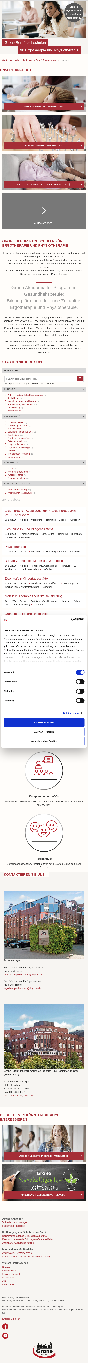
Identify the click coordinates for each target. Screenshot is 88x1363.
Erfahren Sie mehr (11, 1319)
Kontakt (6, 1267)
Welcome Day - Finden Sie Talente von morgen (27, 1256)
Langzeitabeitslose (18, 444)
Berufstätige (15, 435)
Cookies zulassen (44, 722)
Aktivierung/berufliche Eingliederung (26, 395)
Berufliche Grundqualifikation (23, 401)
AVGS (12, 468)
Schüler (12, 450)
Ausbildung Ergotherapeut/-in (43, 145)
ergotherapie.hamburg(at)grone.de (22, 988)
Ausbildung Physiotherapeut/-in (43, 106)
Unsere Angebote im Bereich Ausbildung (43, 1156)
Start (4, 60)
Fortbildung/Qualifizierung (22, 404)
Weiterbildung (15, 410)
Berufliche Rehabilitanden (21, 432)
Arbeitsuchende (17, 422)
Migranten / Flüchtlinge (20, 447)
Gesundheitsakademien (21, 60)
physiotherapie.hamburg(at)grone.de (23, 974)
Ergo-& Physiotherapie (46, 60)
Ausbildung (14, 398)
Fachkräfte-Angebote (13, 1226)
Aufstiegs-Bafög (16, 475)
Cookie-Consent (11, 1274)
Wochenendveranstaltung (21, 493)
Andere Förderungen (19, 472)
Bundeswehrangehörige (20, 438)
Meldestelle (8, 1284)
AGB (4, 1281)
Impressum (8, 1277)
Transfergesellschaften (20, 454)
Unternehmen (15, 457)
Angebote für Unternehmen (17, 1253)
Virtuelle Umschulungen (15, 1222)
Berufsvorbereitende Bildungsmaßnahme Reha (27, 1239)
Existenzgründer (17, 441)
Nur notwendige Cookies (44, 741)
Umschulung (15, 407)
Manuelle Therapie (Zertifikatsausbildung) (43, 184)
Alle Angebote (43, 223)
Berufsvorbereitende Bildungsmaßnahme (24, 1236)
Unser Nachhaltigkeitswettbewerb (43, 1195)
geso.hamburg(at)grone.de (18, 1095)
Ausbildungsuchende (19, 425)
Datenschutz (9, 1270)
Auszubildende (16, 429)
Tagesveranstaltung (19, 489)
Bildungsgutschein (18, 478)
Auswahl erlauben (44, 731)
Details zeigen (71, 713)
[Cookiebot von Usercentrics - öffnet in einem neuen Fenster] (71, 620)
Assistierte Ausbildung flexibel (18, 1243)
